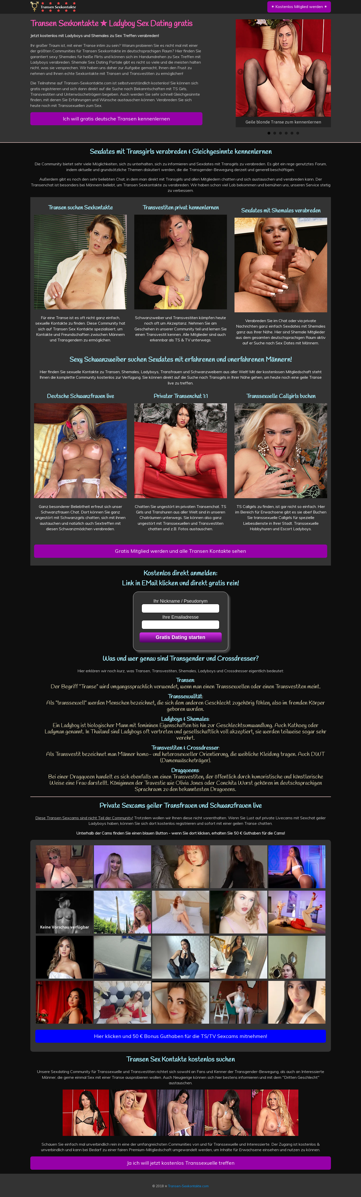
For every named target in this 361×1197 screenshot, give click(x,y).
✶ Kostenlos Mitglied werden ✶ (299, 6)
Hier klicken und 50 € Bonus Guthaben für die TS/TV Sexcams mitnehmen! (180, 1036)
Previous (241, 72)
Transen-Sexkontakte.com (188, 1186)
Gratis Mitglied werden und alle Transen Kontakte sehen (180, 551)
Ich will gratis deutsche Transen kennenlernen (116, 118)
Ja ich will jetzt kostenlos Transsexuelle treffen (180, 1163)
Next (326, 72)
